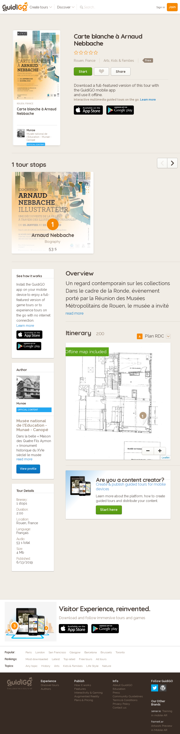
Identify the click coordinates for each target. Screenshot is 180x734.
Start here (109, 511)
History (45, 667)
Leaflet (165, 459)
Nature (106, 667)
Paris (29, 653)
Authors (46, 690)
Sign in (160, 7)
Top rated (69, 660)
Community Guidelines (128, 697)
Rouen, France (25, 103)
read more (24, 367)
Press (116, 694)
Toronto (120, 653)
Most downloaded (37, 660)
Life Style (92, 667)
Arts (106, 60)
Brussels (106, 653)
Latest (56, 660)
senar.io (156, 692)
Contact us (119, 709)
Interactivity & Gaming (88, 694)
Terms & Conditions (125, 701)
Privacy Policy (121, 705)
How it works (82, 686)
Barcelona (90, 653)
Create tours (41, 7)
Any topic (32, 667)
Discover (66, 7)
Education (119, 690)
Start (83, 71)
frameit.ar (157, 703)
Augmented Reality (86, 697)
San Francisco (57, 653)
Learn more (148, 99)
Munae (30, 130)
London (40, 653)
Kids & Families (122, 60)
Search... (89, 7)
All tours (101, 660)
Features (80, 690)
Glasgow (75, 653)
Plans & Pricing (83, 701)
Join (172, 7)
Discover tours (50, 686)
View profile (28, 376)
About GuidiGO (122, 686)
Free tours (85, 660)
